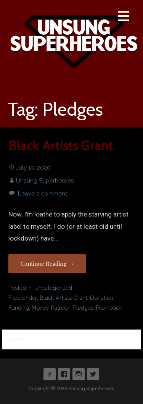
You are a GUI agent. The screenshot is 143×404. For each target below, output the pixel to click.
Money (40, 307)
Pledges (83, 307)
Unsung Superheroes (45, 180)
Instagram (78, 374)
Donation (101, 297)
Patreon (61, 307)
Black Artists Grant (63, 297)
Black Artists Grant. (62, 145)
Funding (18, 307)
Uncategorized (53, 287)
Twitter (93, 374)
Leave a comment (42, 193)
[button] (123, 17)
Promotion (109, 307)
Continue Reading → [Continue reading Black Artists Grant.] (47, 263)
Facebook (64, 374)
